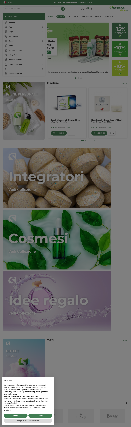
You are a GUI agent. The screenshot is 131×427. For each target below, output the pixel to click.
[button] (51, 380)
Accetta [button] (40, 416)
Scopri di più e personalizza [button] (28, 421)
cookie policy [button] (12, 394)
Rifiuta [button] (15, 416)
